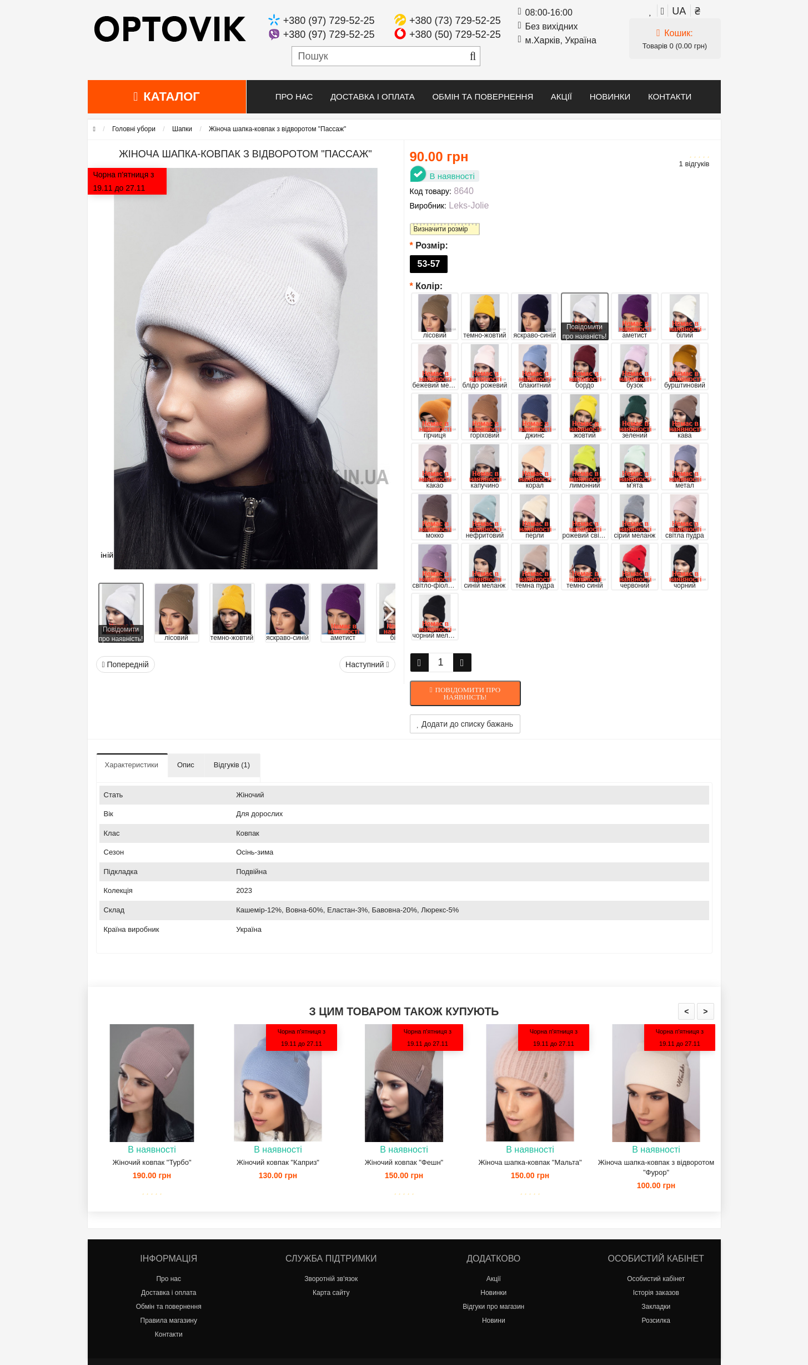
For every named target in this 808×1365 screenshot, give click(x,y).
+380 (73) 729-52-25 (455, 20)
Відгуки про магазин (493, 1307)
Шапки (182, 129)
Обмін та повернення (482, 96)
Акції (561, 96)
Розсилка (656, 1320)
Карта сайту (331, 1293)
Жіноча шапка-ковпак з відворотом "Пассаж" (277, 129)
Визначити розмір (441, 229)
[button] (388, 607)
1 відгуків (694, 164)
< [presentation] (686, 1011)
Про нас (294, 96)
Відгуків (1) (232, 765)
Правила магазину (168, 1320)
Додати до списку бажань (465, 723)
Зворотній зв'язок (331, 1279)
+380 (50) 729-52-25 (455, 34)
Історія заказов (656, 1293)
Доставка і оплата (372, 96)
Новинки (610, 96)
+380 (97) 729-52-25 (329, 20)
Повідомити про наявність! (468, 693)
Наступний (367, 664)
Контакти (669, 96)
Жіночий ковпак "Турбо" (151, 1162)
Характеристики (131, 765)
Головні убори (133, 129)
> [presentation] (705, 1011)
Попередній (125, 664)
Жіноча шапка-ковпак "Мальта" (529, 1162)
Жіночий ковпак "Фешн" (404, 1162)
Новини (493, 1320)
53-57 (429, 264)
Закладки (655, 1307)
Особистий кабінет (656, 1279)
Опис (185, 765)
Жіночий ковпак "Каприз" (278, 1162)
